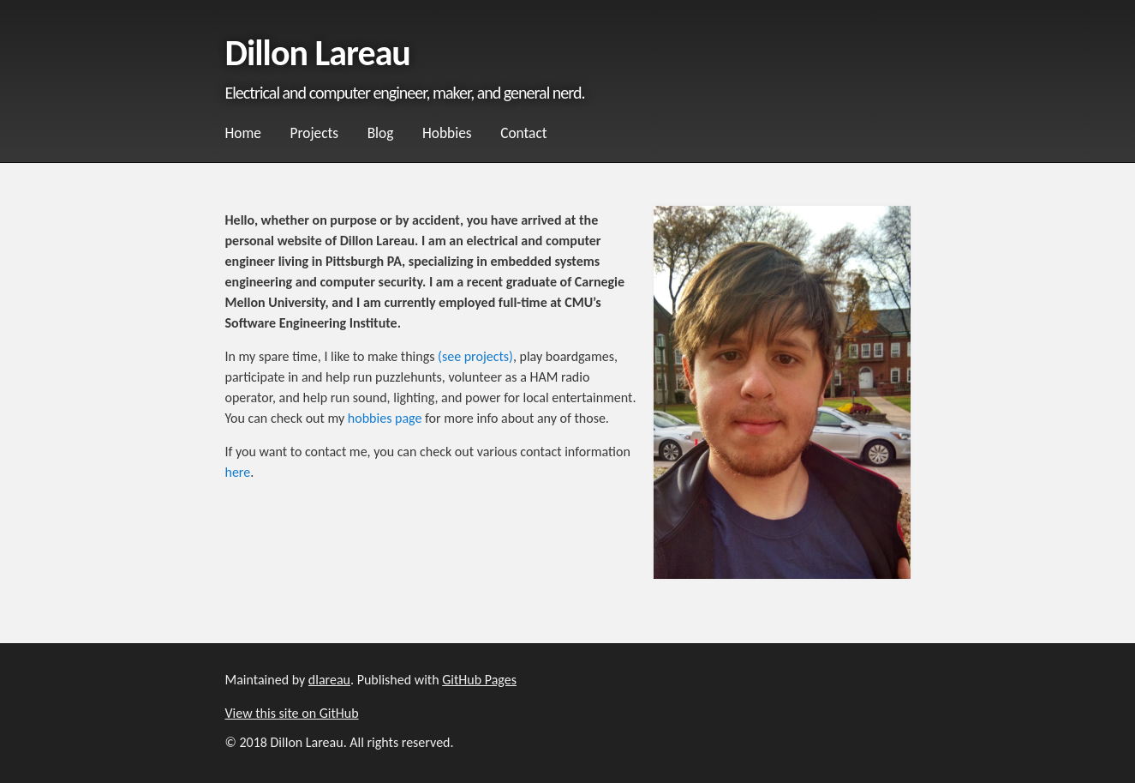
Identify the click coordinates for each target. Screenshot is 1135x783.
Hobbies (447, 132)
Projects (314, 132)
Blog (380, 132)
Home (243, 132)
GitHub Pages (479, 680)
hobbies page (385, 418)
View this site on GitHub (292, 713)
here (238, 472)
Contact (523, 132)
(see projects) (475, 356)
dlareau (329, 680)
